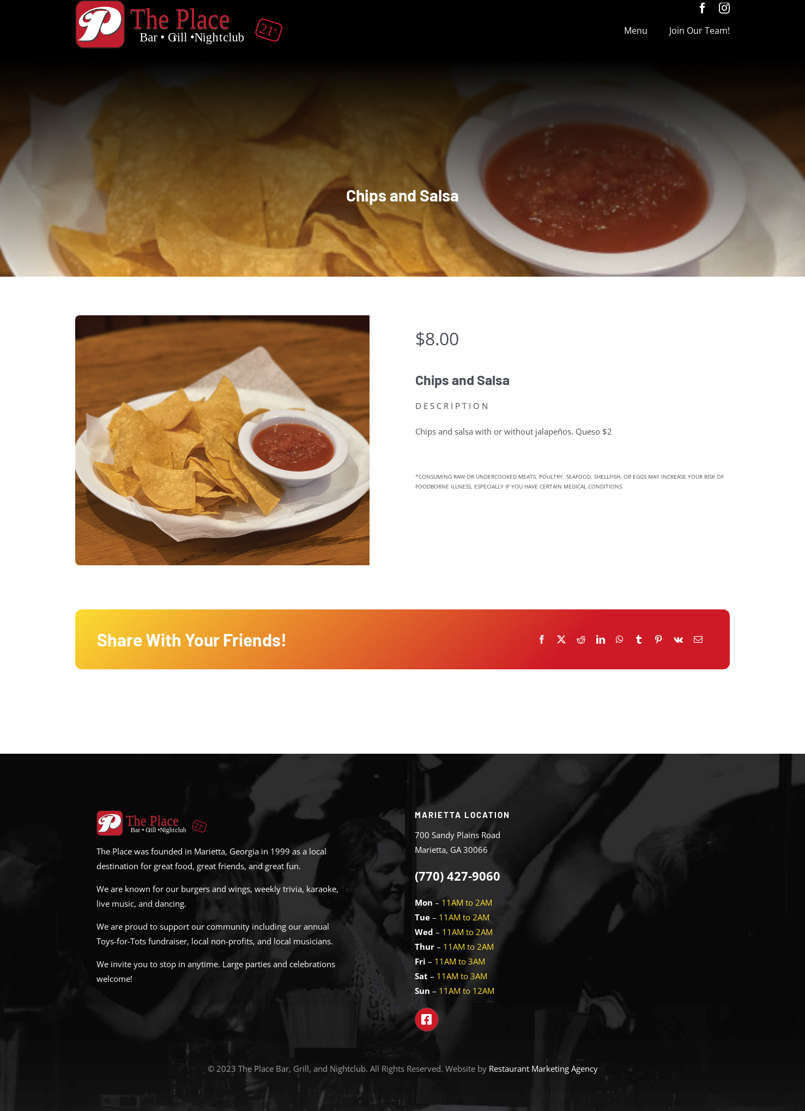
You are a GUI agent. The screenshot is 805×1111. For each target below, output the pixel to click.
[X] (561, 640)
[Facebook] (542, 640)
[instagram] (724, 8)
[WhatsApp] (619, 640)
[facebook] (702, 8)
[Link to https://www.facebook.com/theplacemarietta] (427, 1019)
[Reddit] (581, 640)
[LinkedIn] (600, 640)
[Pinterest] (658, 640)
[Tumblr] (639, 640)
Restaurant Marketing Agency (543, 1068)
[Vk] (678, 640)
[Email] (698, 640)
